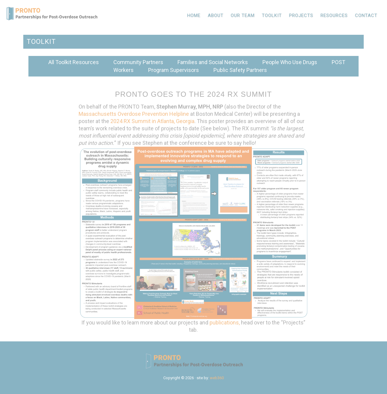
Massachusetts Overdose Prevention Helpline (134, 114)
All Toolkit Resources (73, 62)
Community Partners (138, 62)
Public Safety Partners (240, 70)
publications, (225, 322)
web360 (217, 378)
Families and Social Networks (212, 62)
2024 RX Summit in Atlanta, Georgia (152, 121)
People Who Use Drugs (289, 62)
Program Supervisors (173, 70)
